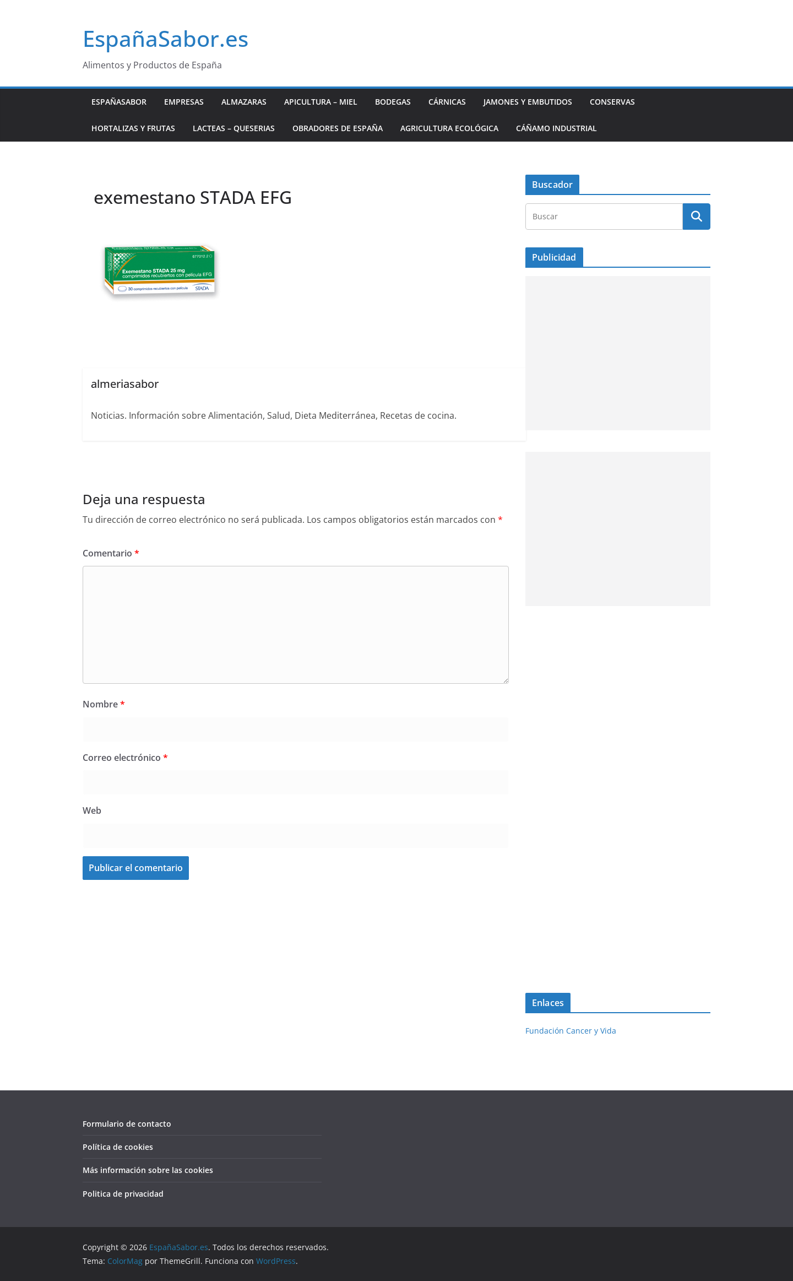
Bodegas (393, 101)
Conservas (612, 101)
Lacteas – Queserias (234, 128)
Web (92, 810)
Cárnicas (447, 101)
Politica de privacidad (123, 1193)
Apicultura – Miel (320, 101)
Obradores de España (337, 128)
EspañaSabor (118, 101)
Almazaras (244, 101)
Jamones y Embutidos (528, 101)
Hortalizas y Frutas (133, 128)
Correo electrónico (125, 758)
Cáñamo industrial (556, 128)
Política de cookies (118, 1147)
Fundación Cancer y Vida (570, 1030)
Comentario (111, 553)
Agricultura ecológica (449, 128)
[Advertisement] (617, 353)
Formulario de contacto (127, 1123)
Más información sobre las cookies (148, 1170)
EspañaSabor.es (165, 38)
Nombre (104, 704)
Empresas (184, 101)
